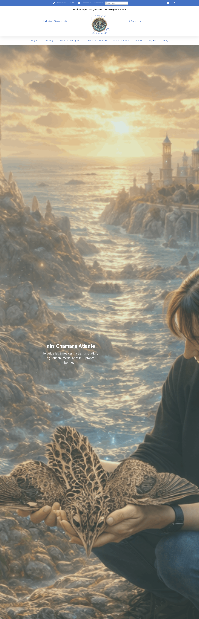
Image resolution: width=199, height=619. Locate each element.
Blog (165, 40)
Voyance (152, 40)
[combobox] (116, 3)
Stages (34, 40)
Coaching (49, 40)
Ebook (138, 40)
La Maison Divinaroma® (56, 21)
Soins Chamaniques (70, 40)
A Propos (135, 21)
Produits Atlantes (96, 40)
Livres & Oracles (121, 40)
